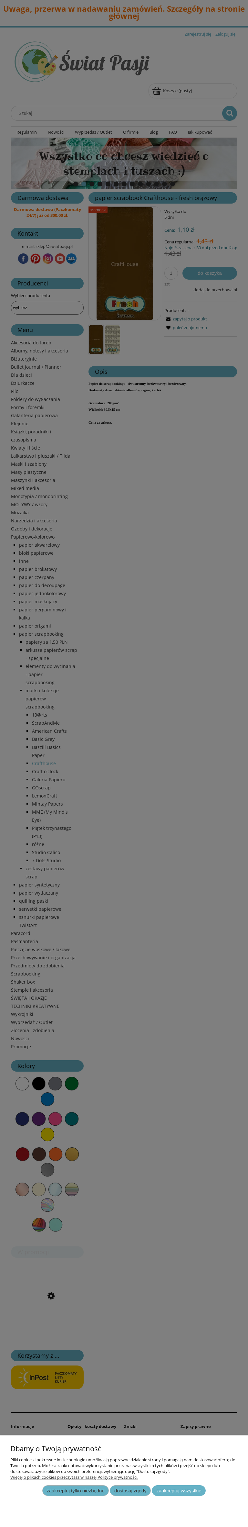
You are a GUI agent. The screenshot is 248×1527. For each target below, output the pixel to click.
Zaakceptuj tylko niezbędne (75, 1490)
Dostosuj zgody (130, 1490)
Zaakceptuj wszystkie (178, 1490)
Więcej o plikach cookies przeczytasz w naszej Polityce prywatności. (74, 1477)
